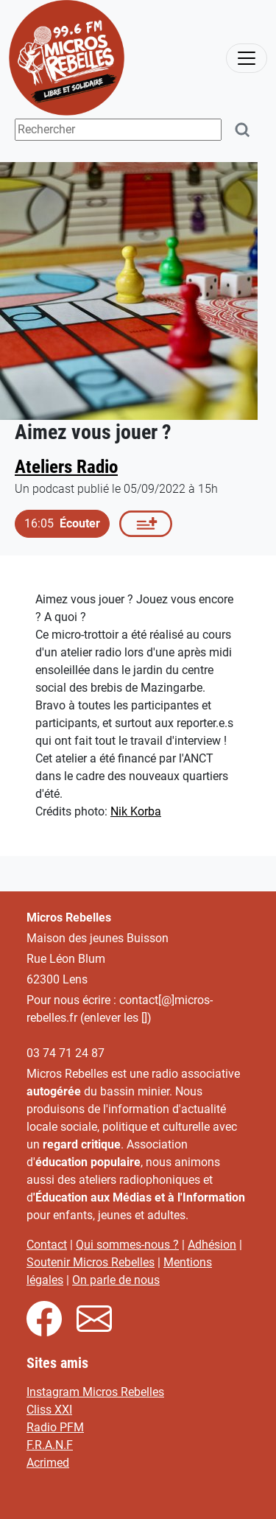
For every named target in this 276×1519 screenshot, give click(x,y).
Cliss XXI (49, 1410)
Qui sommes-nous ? (127, 1245)
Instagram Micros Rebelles (95, 1392)
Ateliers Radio (66, 466)
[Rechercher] (242, 130)
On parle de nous (116, 1280)
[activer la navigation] (246, 58)
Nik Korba (135, 811)
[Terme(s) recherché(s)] (118, 130)
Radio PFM (55, 1427)
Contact (46, 1245)
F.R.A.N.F (49, 1445)
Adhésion (212, 1245)
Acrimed (47, 1463)
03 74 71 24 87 (65, 1053)
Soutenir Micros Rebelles (90, 1262)
